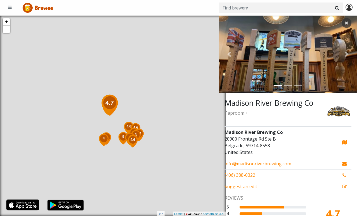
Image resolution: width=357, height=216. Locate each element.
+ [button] (6, 22)
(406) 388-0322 (240, 175)
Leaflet (172, 213)
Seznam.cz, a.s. (207, 213)
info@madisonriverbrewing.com (258, 164)
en (160, 213)
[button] (229, 54)
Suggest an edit (241, 186)
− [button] (6, 29)
